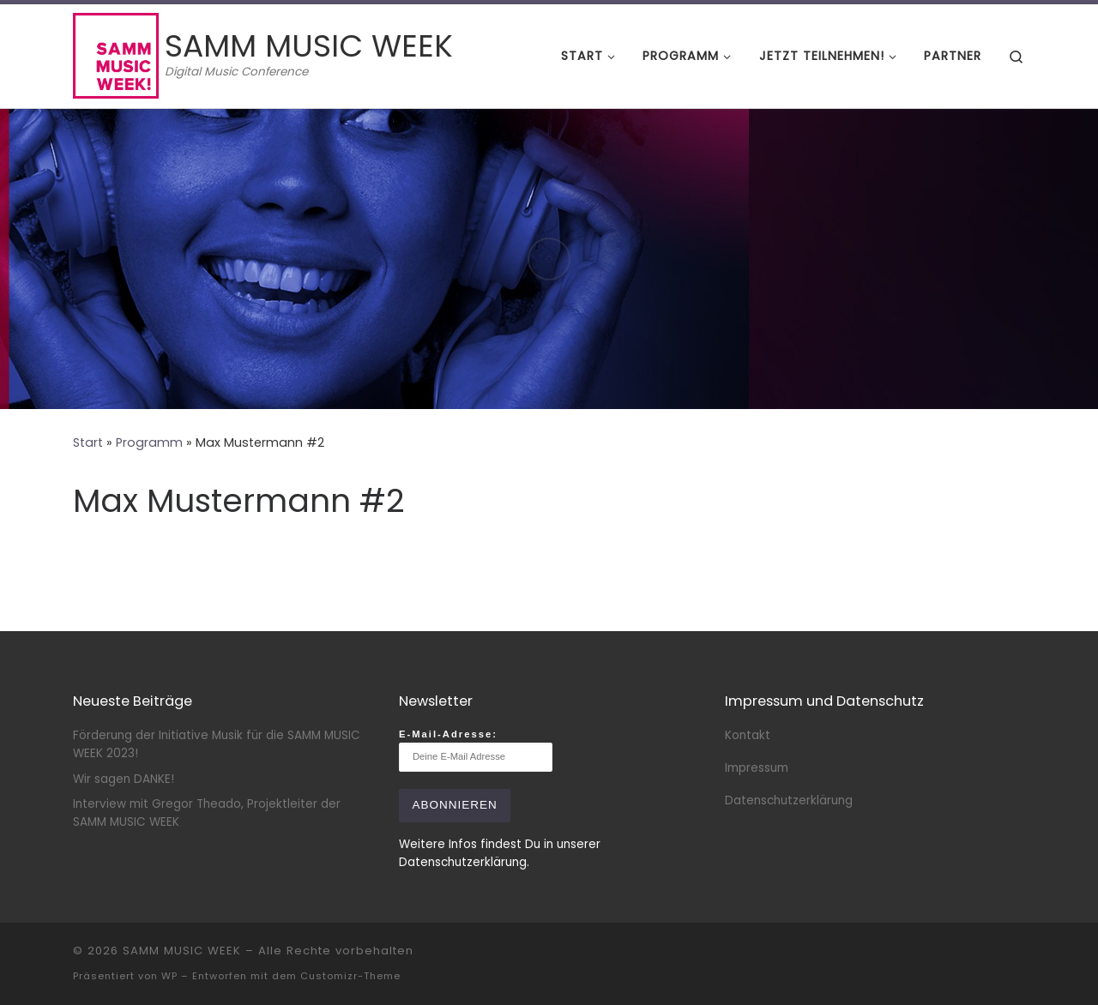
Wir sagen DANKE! (123, 779)
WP (169, 976)
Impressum (756, 768)
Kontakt (747, 735)
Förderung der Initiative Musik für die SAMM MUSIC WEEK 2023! (216, 744)
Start (88, 442)
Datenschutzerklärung (789, 800)
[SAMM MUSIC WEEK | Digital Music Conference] (116, 53)
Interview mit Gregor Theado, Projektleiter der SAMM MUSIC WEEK (207, 813)
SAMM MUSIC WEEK (182, 950)
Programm (149, 442)
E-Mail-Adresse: (475, 750)
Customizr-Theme (350, 976)
